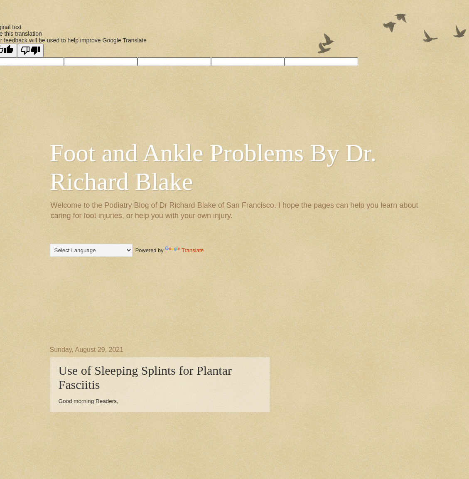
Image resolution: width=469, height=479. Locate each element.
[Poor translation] (30, 50)
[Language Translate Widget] (91, 250)
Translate (184, 250)
